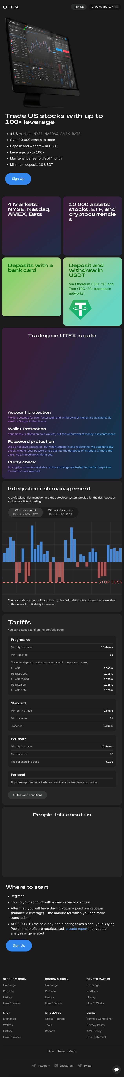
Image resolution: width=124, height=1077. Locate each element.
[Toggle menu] (105, 7)
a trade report (76, 929)
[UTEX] (11, 7)
